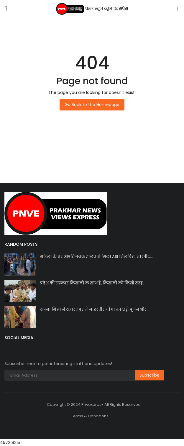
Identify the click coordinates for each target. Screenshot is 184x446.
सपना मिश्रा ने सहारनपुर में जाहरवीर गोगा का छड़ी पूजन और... (94, 309)
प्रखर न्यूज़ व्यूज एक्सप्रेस (92, 9)
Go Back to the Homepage (92, 105)
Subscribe (149, 375)
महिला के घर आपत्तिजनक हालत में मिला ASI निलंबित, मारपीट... (96, 256)
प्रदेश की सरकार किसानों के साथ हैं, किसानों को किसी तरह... (92, 283)
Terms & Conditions (90, 416)
